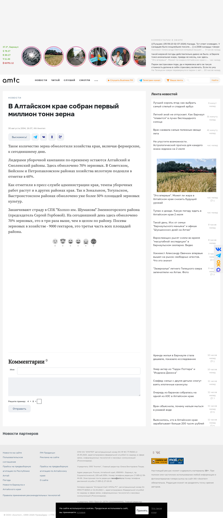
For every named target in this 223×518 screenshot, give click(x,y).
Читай (55, 80)
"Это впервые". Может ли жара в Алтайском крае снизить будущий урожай (175, 199)
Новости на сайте (12, 452)
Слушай (69, 80)
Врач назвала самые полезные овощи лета (177, 131)
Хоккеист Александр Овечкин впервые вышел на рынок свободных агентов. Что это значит (178, 257)
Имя (12, 369)
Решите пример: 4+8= (22, 401)
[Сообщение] (74, 386)
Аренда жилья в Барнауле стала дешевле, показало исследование (174, 357)
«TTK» (52, 514)
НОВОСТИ (14, 98)
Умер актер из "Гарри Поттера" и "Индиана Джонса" (174, 370)
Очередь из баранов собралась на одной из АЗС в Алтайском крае (174, 394)
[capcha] (39, 401)
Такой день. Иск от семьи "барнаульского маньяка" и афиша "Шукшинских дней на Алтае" (175, 226)
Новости (41, 80)
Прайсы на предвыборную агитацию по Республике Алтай (17, 471)
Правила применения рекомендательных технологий (31, 495)
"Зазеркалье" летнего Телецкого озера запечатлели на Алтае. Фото (177, 270)
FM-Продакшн (47, 452)
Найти (215, 80)
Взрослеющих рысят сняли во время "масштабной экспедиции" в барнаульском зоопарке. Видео (176, 241)
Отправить (19, 408)
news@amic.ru (117, 478)
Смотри (84, 80)
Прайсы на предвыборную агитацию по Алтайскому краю (54, 471)
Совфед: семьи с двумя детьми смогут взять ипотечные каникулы (177, 382)
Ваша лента (175, 80)
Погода (7, 480)
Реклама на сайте (49, 457)
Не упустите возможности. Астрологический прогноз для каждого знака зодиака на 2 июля (178, 145)
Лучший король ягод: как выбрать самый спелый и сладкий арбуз (174, 104)
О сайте (44, 480)
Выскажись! (19, 137)
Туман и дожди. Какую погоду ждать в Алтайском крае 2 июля (177, 212)
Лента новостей (164, 94)
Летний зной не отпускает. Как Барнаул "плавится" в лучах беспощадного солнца (178, 118)
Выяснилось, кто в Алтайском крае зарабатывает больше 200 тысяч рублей (178, 421)
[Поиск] (197, 80)
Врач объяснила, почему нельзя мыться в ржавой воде (178, 407)
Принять (142, 510)
